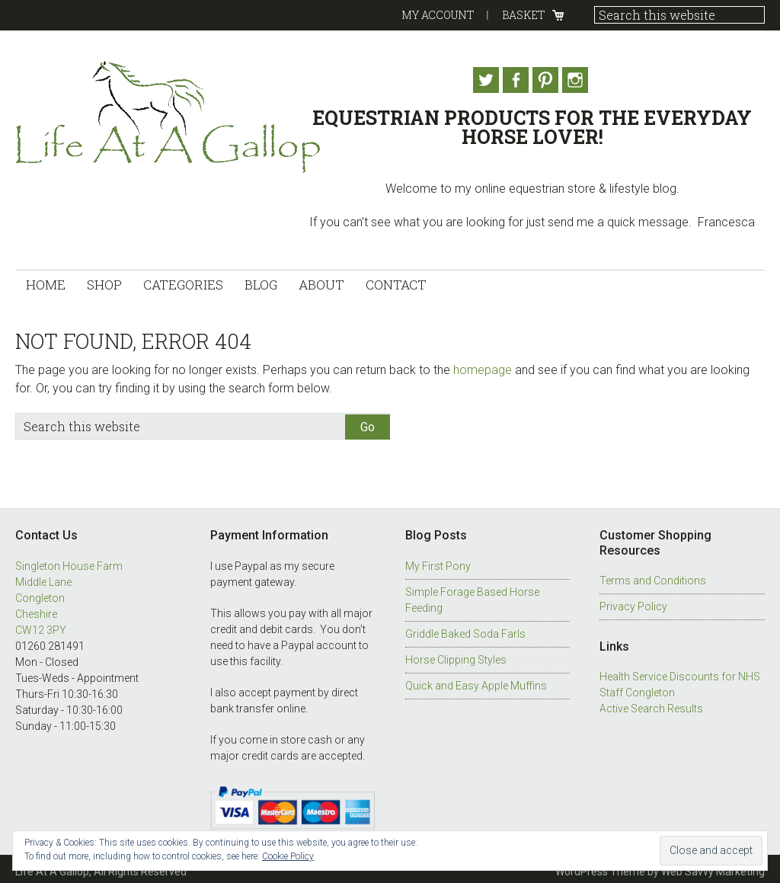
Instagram (585, 80)
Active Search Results (651, 703)
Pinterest (550, 80)
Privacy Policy (633, 601)
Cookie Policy (288, 856)
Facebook (515, 80)
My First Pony (438, 561)
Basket (523, 15)
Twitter (480, 80)
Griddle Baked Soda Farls (465, 628)
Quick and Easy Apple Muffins (476, 680)
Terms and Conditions (652, 575)
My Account (438, 15)
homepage (482, 364)
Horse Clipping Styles (456, 654)
